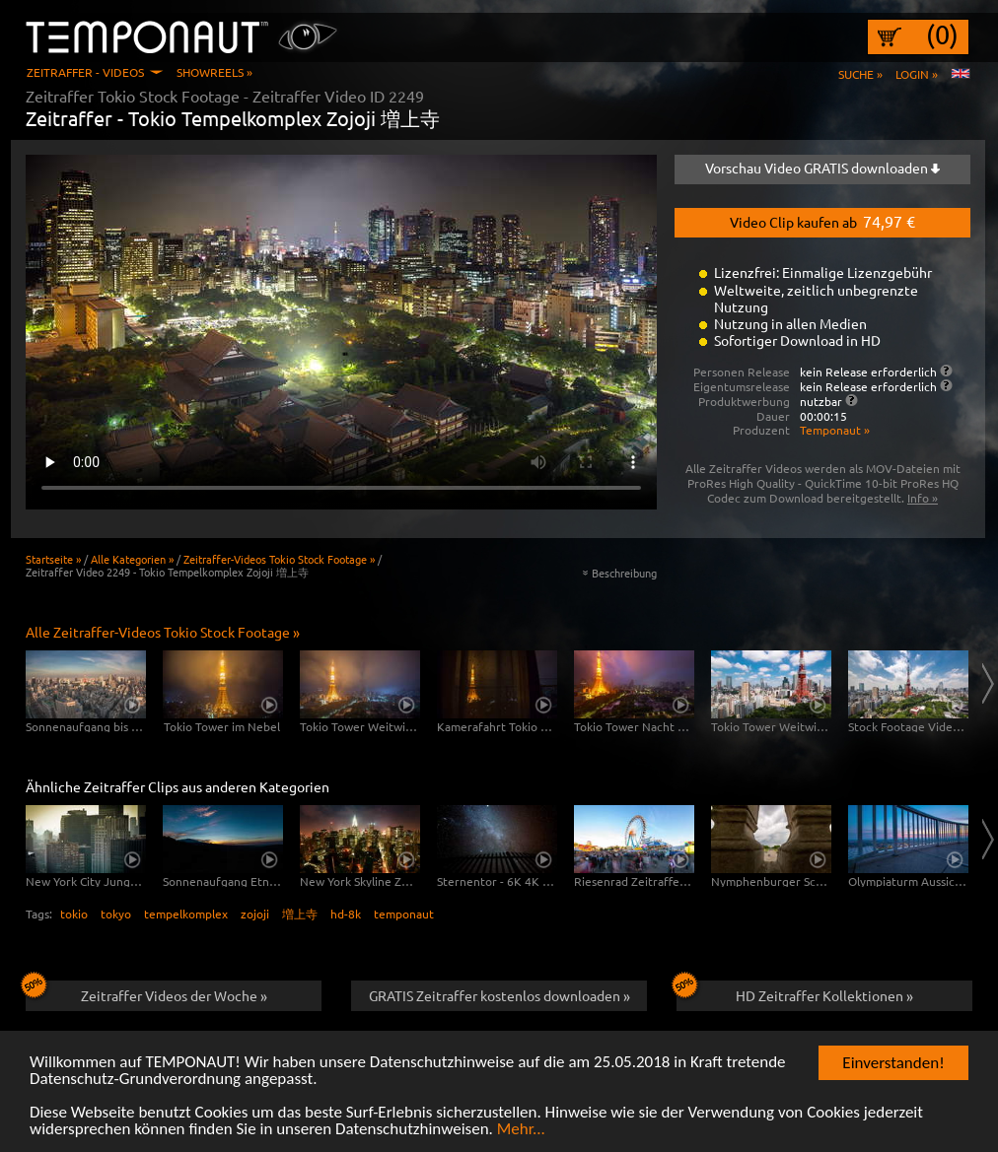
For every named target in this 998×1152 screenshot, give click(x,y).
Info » (922, 498)
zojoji (255, 913)
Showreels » (214, 72)
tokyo (116, 913)
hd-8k (345, 913)
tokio (74, 913)
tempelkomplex (186, 913)
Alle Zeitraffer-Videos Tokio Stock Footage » (163, 632)
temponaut (404, 913)
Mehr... (521, 1129)
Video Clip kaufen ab (822, 221)
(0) (942, 34)
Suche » (860, 74)
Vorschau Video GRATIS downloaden (822, 167)
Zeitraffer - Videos (85, 72)
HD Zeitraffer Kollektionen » (795, 992)
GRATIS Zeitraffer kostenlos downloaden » (499, 995)
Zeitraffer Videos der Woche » (146, 992)
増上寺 (300, 913)
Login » (916, 74)
